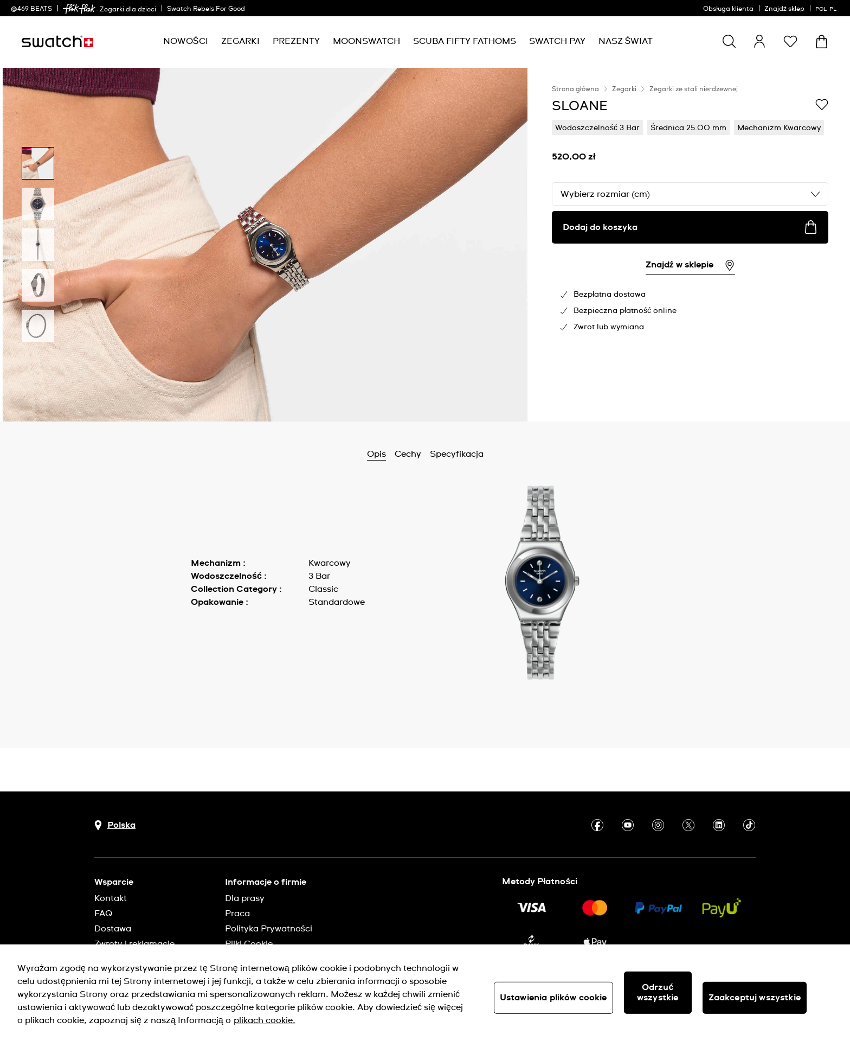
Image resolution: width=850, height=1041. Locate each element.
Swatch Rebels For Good (206, 9)
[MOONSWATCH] (366, 41)
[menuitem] (186, 41)
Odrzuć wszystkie (657, 992)
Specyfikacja (457, 454)
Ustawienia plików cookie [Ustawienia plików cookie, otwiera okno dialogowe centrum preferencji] (553, 997)
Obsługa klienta (728, 9)
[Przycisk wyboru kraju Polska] (115, 825)
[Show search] (729, 41)
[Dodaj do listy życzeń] (821, 105)
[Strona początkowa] (57, 41)
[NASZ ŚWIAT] (625, 41)
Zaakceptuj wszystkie (755, 997)
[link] (79, 9)
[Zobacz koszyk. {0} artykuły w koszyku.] (821, 41)
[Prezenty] (296, 41)
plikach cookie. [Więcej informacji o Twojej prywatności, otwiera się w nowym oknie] (264, 1020)
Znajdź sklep (784, 9)
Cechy (408, 454)
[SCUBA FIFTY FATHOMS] (464, 41)
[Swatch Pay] (557, 41)
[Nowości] (185, 41)
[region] (690, 244)
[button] (790, 41)
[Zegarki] (240, 41)
